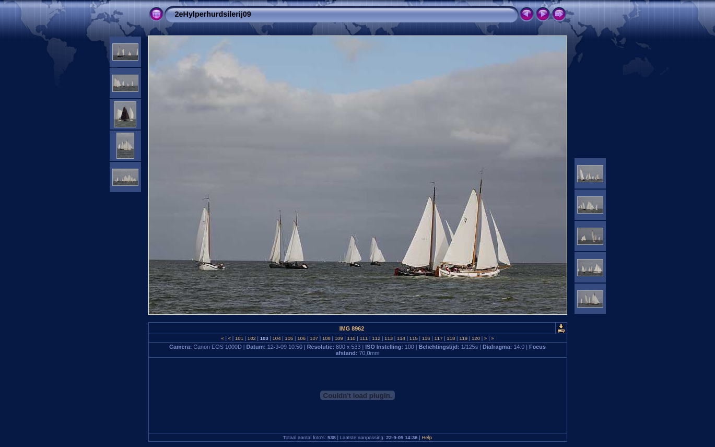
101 (238, 338)
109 (338, 338)
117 (438, 338)
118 (451, 338)
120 (475, 338)
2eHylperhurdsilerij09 (213, 14)
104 (276, 338)
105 (289, 338)
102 (251, 338)
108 (326, 338)
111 (363, 338)
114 (400, 338)
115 (413, 338)
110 (351, 338)
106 (301, 338)
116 (425, 338)
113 (388, 338)
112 (376, 338)
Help (426, 437)
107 (313, 338)
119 (463, 338)
